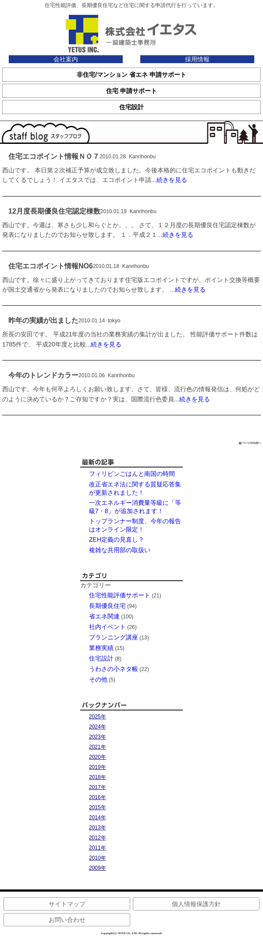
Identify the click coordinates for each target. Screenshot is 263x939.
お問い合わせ (67, 919)
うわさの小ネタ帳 (113, 668)
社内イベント (107, 626)
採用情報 (197, 59)
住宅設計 (101, 658)
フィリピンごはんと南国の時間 (132, 473)
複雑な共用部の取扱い (119, 549)
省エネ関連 (104, 616)
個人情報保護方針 (196, 903)
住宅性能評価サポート (119, 595)
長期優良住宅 (107, 605)
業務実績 (101, 647)
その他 (98, 679)
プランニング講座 (113, 637)
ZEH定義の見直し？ (116, 539)
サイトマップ (67, 903)
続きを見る (171, 179)
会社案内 (65, 59)
